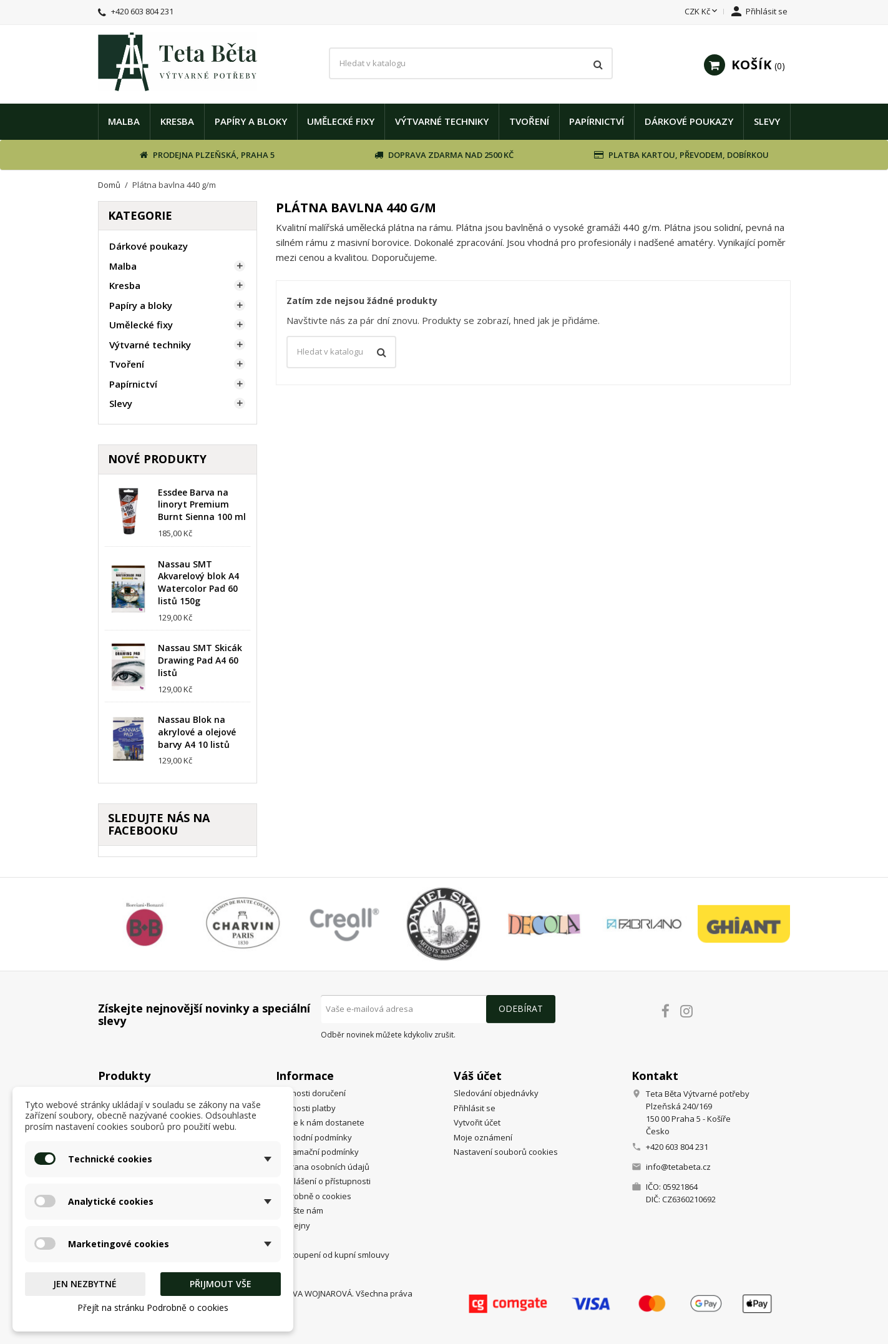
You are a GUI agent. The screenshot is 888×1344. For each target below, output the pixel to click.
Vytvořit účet (477, 1122)
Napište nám (299, 1210)
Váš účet (478, 1075)
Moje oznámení (483, 1137)
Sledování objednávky (496, 1093)
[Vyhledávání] (471, 63)
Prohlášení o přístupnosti (323, 1181)
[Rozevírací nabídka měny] (702, 11)
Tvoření (529, 121)
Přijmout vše (220, 1284)
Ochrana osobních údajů (322, 1166)
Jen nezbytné (85, 1284)
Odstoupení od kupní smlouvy (332, 1254)
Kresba (177, 121)
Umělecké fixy (340, 121)
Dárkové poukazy (689, 121)
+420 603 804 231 (142, 11)
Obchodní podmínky (314, 1137)
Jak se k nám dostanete (320, 1122)
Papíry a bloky (251, 121)
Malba (124, 121)
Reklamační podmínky (317, 1151)
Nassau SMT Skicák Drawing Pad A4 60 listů (200, 660)
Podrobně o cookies (313, 1196)
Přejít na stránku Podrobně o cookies (152, 1307)
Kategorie (140, 215)
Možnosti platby (306, 1108)
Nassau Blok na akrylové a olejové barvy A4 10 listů (197, 732)
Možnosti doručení (311, 1093)
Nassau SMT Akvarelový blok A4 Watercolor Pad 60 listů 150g (198, 582)
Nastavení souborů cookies (506, 1151)
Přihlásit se (474, 1108)
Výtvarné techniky (442, 121)
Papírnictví (596, 121)
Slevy (767, 121)
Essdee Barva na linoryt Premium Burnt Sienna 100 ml (202, 504)
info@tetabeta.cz (678, 1166)
